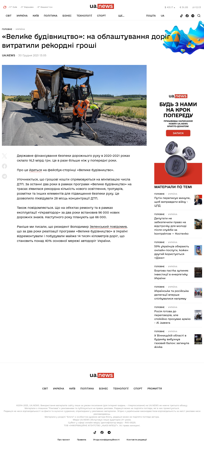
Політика (50, 15)
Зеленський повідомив (108, 226)
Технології (84, 15)
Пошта (151, 15)
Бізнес (67, 15)
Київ (36, 15)
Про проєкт (63, 439)
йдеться (35, 170)
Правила (81, 439)
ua (162, 15)
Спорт (101, 15)
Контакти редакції (137, 439)
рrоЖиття (154, 388)
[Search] (199, 16)
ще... (121, 15)
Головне (7, 29)
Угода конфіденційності (106, 439)
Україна (22, 15)
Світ (8, 15)
